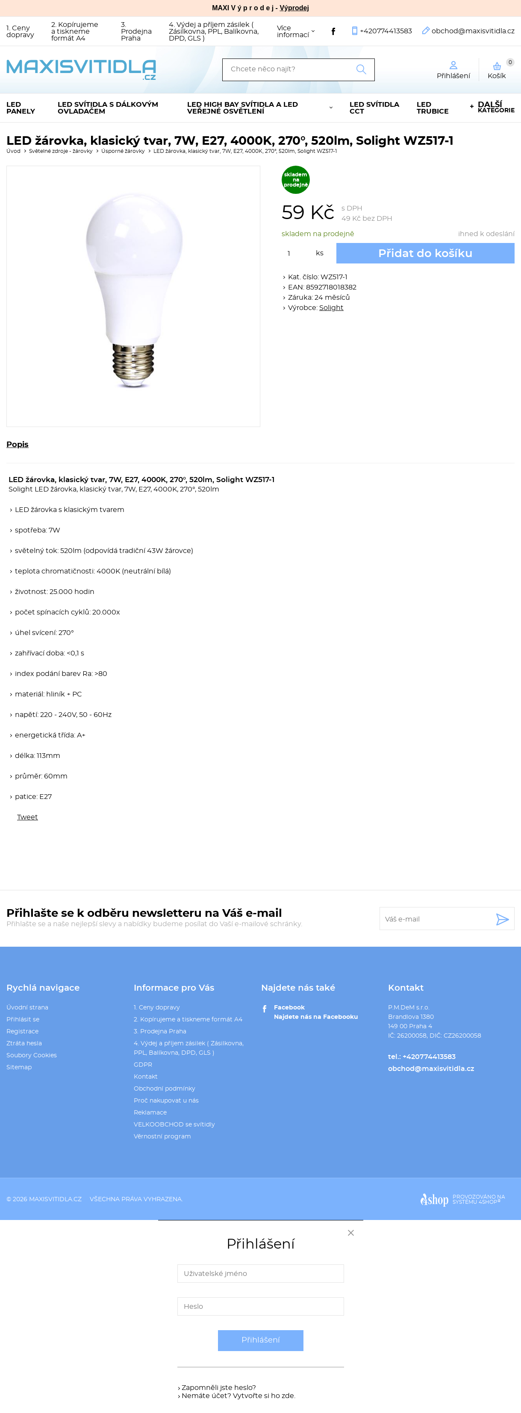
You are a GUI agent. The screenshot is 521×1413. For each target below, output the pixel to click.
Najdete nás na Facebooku (316, 1017)
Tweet (27, 817)
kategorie (496, 107)
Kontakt (146, 1077)
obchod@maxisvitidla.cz (473, 31)
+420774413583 (386, 31)
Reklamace (150, 1113)
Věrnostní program (162, 1137)
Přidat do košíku (425, 253)
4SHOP (489, 1202)
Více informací (293, 31)
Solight (331, 307)
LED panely (20, 108)
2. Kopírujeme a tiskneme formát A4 (74, 31)
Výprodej (294, 8)
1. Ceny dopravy (20, 31)
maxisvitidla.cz (55, 1199)
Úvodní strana (27, 1008)
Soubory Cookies (31, 1056)
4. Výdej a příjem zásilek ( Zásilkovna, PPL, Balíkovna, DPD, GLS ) (214, 31)
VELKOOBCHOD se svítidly (174, 1125)
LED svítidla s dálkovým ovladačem (108, 108)
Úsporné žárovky (123, 151)
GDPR (143, 1065)
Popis (17, 445)
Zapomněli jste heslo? (219, 1387)
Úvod (13, 151)
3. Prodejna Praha (136, 31)
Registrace (22, 1032)
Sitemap (19, 1068)
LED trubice (433, 108)
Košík (501, 68)
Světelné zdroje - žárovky (61, 151)
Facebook (289, 1008)
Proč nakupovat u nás (166, 1101)
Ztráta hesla (24, 1044)
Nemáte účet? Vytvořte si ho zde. (238, 1396)
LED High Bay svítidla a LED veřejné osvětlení (242, 108)
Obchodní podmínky (164, 1089)
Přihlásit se (22, 1020)
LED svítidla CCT (374, 108)
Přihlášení (260, 1340)
